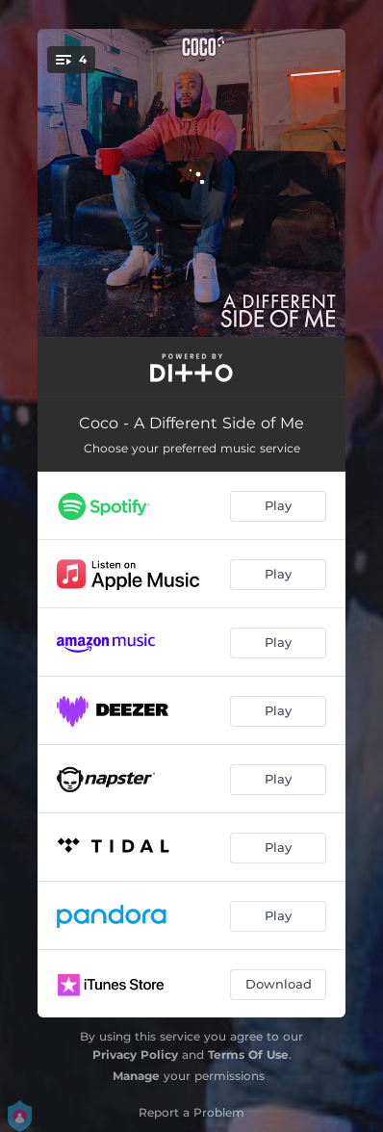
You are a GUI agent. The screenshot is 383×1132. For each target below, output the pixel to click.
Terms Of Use (248, 1054)
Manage (136, 1075)
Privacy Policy (135, 1054)
